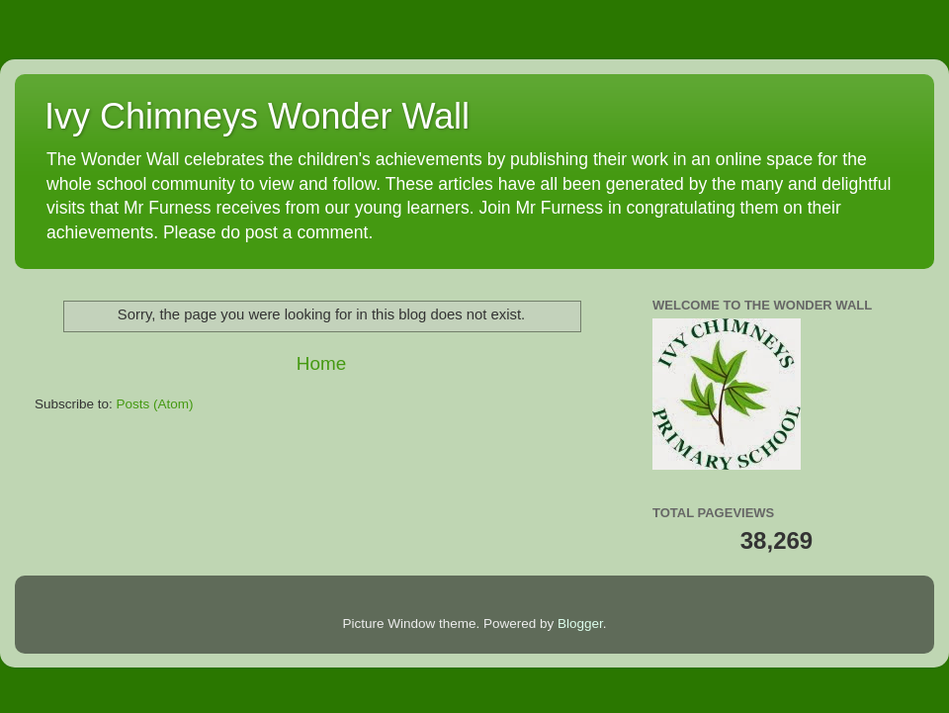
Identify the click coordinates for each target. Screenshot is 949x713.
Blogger (580, 623)
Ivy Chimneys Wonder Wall (257, 116)
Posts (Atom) (155, 404)
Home (321, 363)
